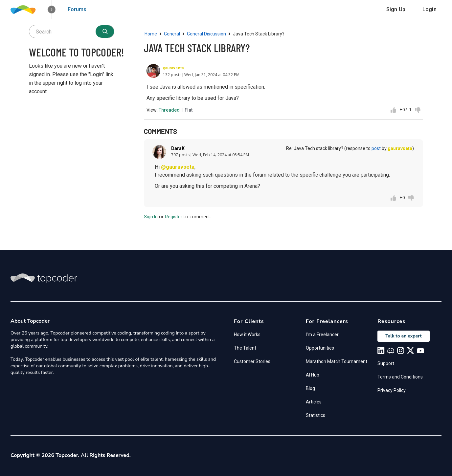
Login (429, 9)
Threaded (169, 110)
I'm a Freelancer (322, 334)
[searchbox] (71, 31)
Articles (314, 401)
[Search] (105, 31)
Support (385, 363)
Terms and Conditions (400, 376)
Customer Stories (252, 361)
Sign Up (395, 9)
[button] (52, 10)
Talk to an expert (403, 336)
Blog (310, 388)
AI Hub (312, 375)
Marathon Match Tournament (336, 361)
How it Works (247, 334)
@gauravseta (177, 167)
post (376, 148)
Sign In (151, 216)
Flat (188, 110)
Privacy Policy (391, 390)
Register (173, 216)
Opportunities (320, 348)
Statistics (315, 415)
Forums (77, 9)
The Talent (245, 348)
